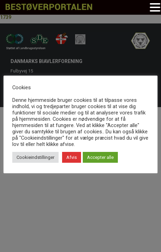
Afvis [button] (71, 157)
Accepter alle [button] (100, 157)
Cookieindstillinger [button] (35, 157)
